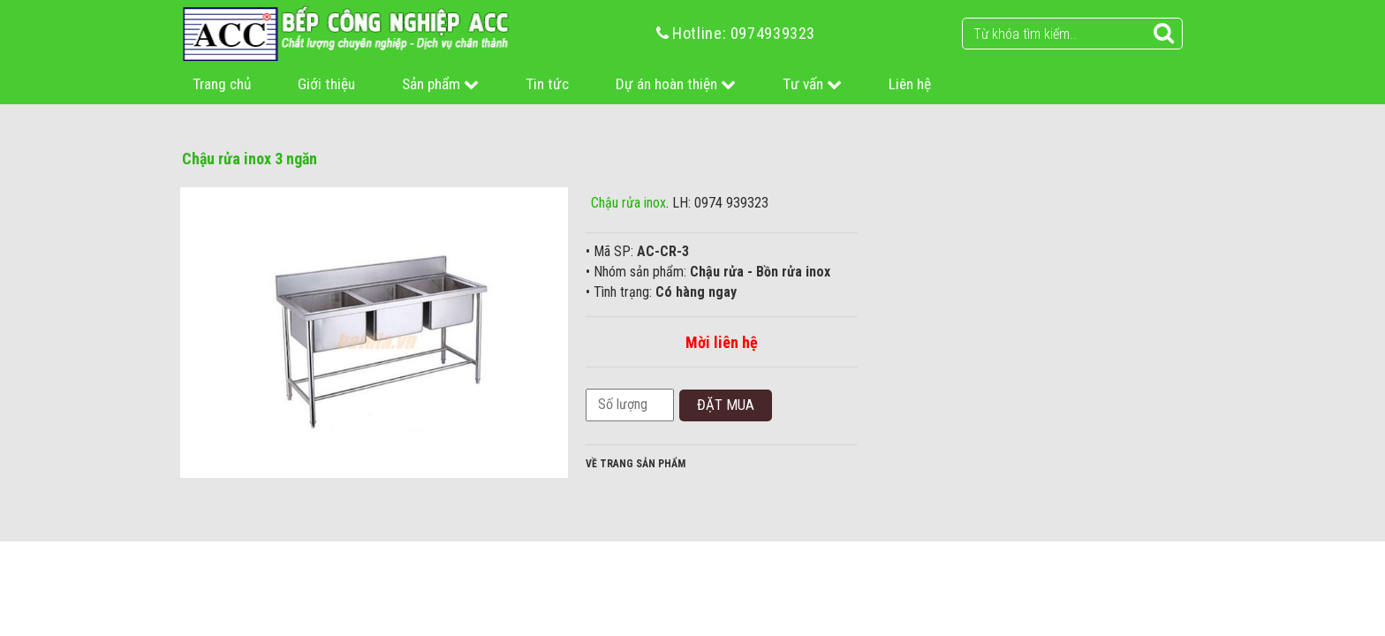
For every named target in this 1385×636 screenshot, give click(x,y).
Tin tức (547, 84)
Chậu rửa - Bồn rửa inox (760, 271)
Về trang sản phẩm (635, 464)
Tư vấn (812, 84)
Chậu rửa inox (628, 202)
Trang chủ (222, 84)
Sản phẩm (440, 84)
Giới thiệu (326, 84)
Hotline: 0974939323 (743, 33)
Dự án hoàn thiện (676, 84)
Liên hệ (910, 84)
